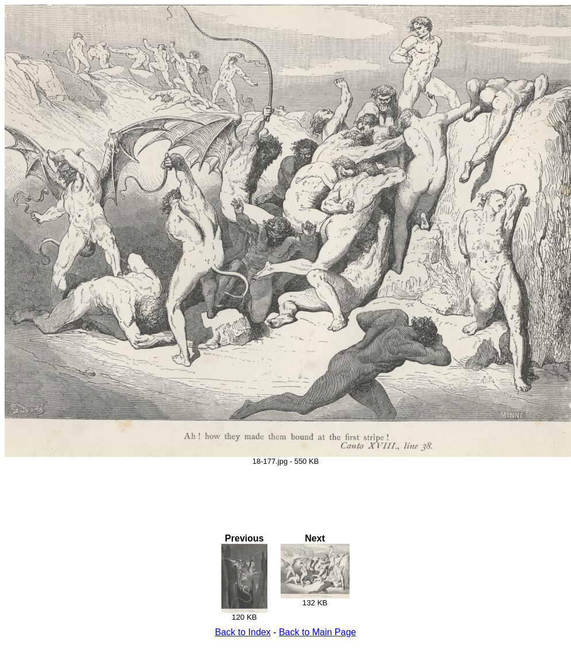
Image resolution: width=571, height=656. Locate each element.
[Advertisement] (285, 491)
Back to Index (243, 632)
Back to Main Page (317, 632)
